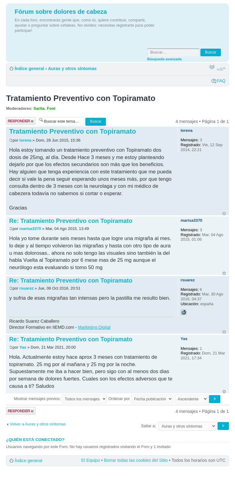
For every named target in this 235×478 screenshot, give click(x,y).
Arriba (224, 213)
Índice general (29, 68)
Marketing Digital (94, 327)
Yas (22, 347)
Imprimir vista (211, 66)
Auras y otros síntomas (72, 68)
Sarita (39, 108)
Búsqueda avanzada (164, 59)
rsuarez (26, 288)
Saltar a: (148, 426)
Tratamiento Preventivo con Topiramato (80, 98)
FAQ (221, 80)
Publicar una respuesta (20, 121)
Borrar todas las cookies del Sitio (136, 460)
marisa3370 (30, 228)
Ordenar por (140, 398)
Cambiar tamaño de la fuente (221, 69)
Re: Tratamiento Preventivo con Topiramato (70, 220)
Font (51, 108)
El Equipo (90, 460)
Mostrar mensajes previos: (60, 398)
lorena (25, 140)
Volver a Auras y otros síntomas (38, 424)
